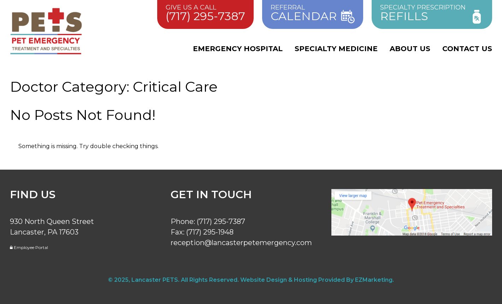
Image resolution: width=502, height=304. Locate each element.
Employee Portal (29, 247)
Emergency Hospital (238, 48)
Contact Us (467, 48)
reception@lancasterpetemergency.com (241, 242)
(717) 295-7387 (221, 221)
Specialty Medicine (336, 48)
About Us (410, 48)
